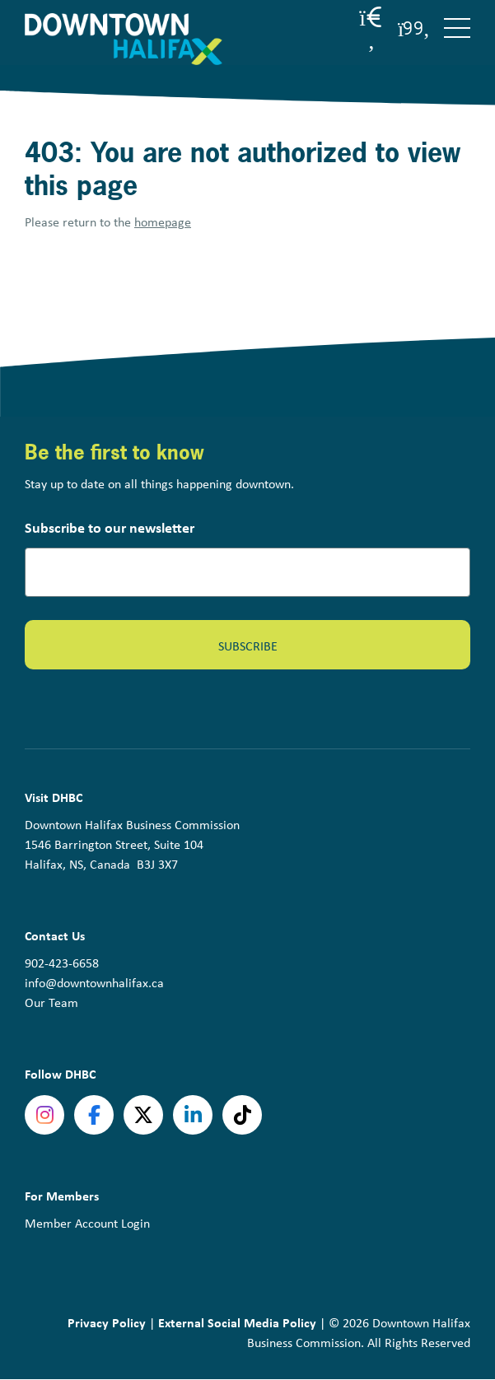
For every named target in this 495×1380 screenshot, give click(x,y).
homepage (162, 222)
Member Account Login (87, 1223)
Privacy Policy (107, 1322)
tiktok (242, 1115)
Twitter (143, 1115)
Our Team (51, 1002)
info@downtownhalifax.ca (94, 982)
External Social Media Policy (237, 1322)
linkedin (192, 1115)
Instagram (44, 1115)
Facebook (94, 1115)
